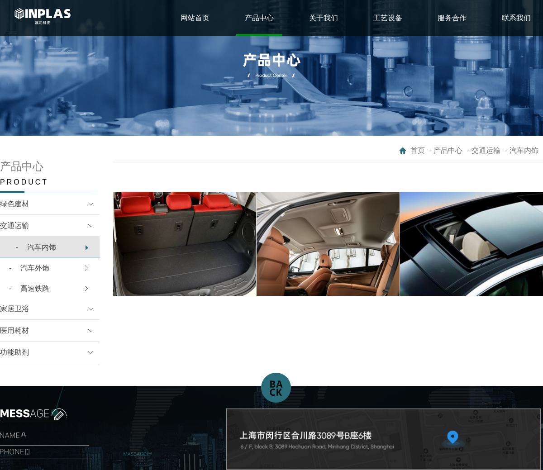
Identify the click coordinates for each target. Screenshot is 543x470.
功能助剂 (14, 352)
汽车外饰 (29, 268)
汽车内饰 (36, 247)
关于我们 (323, 18)
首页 (417, 150)
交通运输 (14, 225)
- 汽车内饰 (521, 150)
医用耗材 (14, 330)
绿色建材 (14, 204)
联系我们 (516, 18)
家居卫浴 (14, 309)
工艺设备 (387, 18)
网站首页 (195, 18)
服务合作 (452, 18)
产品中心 (259, 18)
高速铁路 (29, 288)
